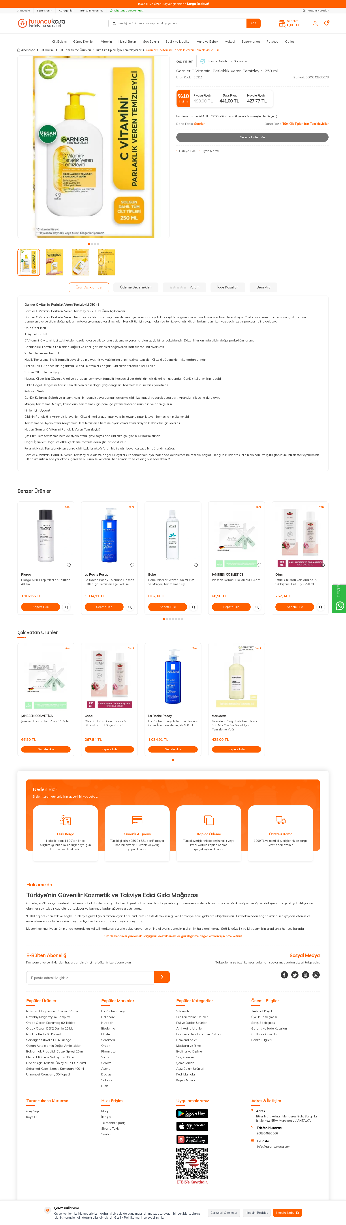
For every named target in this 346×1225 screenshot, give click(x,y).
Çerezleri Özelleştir (224, 1213)
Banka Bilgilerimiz (91, 10)
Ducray (106, 1074)
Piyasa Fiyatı (202, 95)
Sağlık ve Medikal (177, 42)
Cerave (106, 1063)
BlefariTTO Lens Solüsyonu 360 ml (50, 1057)
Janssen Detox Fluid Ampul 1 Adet (236, 580)
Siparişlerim (44, 10)
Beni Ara (263, 287)
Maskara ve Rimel (188, 1046)
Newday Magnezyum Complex (48, 1017)
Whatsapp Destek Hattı (127, 10)
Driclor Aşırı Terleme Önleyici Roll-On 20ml (56, 1063)
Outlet (289, 42)
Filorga (26, 574)
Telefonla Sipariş (113, 1123)
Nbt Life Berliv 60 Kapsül (43, 1034)
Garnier (184, 61)
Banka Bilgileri (261, 1040)
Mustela (107, 1034)
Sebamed (108, 1040)
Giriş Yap (32, 1111)
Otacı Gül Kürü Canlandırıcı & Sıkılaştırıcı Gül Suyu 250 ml (296, 582)
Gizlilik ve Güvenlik (264, 1034)
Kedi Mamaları (186, 1074)
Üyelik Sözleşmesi (264, 1017)
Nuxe (105, 1086)
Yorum (184, 287)
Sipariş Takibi (110, 1128)
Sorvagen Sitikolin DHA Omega (48, 1040)
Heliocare (108, 1017)
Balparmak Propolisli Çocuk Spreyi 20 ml (54, 1051)
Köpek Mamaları (187, 1080)
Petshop (272, 42)
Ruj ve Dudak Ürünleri (191, 1023)
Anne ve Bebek (207, 42)
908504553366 (267, 1133)
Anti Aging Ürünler (189, 1028)
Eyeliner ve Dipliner (189, 1051)
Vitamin (106, 42)
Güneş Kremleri (83, 42)
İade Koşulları (228, 287)
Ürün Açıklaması (89, 287)
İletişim (106, 1117)
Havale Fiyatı (256, 95)
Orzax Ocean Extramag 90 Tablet (50, 1023)
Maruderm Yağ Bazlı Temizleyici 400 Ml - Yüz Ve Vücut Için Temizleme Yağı (234, 725)
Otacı (279, 574)
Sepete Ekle (40, 607)
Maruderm (219, 716)
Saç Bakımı (151, 42)
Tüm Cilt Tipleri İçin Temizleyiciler (118, 50)
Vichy (105, 1057)
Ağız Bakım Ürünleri (190, 1069)
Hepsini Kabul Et (287, 1213)
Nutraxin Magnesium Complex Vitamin (53, 1011)
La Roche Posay (96, 574)
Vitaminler (183, 1011)
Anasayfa (23, 10)
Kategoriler (66, 10)
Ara (253, 23)
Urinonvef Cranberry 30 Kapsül (48, 1074)
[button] (89, 244)
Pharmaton (109, 1051)
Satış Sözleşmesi (263, 1023)
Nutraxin (107, 1023)
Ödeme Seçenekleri (136, 287)
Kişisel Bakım (127, 42)
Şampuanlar (185, 1063)
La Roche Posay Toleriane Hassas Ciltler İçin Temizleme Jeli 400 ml (109, 582)
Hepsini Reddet (257, 1213)
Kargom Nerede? (316, 10)
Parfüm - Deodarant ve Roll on (198, 1034)
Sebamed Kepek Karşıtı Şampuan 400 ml (55, 1069)
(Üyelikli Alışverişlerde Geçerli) (256, 116)
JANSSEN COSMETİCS (227, 574)
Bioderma (108, 1028)
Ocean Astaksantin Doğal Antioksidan (53, 1046)
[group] (93, 147)
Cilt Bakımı (59, 42)
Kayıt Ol (31, 1117)
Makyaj (230, 42)
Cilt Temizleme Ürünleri (75, 50)
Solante (107, 1080)
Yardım (106, 1134)
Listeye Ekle (186, 151)
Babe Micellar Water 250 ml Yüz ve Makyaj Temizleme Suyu (171, 582)
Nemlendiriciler (186, 1040)
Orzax (105, 1046)
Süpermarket (251, 42)
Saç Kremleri (185, 1057)
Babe (152, 574)
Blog (104, 1111)
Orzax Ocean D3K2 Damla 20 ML (49, 1028)
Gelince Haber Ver (252, 137)
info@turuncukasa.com (273, 1147)
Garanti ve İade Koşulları (269, 1028)
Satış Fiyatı (230, 95)
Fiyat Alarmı (209, 151)
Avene (105, 1069)
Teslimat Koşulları (263, 1011)
